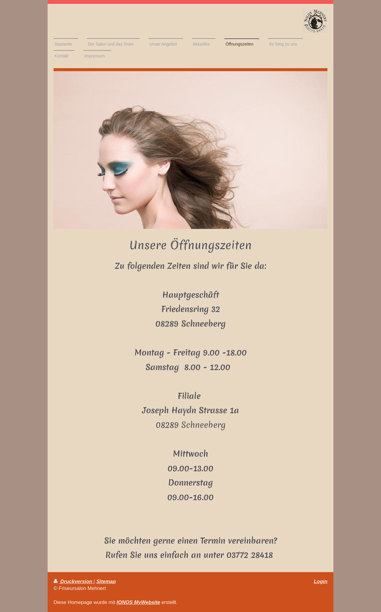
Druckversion (74, 581)
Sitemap (106, 581)
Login (320, 581)
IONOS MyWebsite (138, 602)
